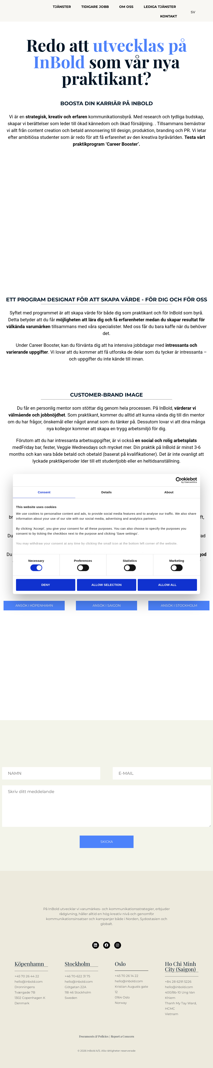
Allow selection (107, 585)
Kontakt (168, 16)
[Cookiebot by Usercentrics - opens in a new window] (179, 480)
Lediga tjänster (160, 7)
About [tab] (168, 492)
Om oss (126, 7)
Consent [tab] (44, 492)
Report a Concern (122, 1036)
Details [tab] (106, 492)
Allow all (167, 585)
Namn (6, 765)
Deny (45, 585)
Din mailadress (124, 765)
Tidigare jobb (95, 7)
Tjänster (62, 7)
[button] (193, 12)
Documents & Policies (93, 1036)
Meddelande (11, 783)
